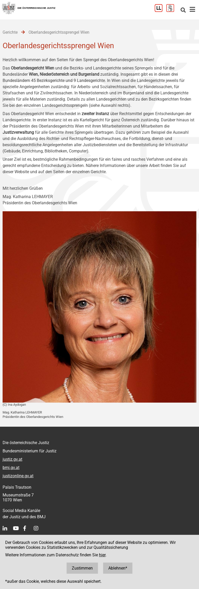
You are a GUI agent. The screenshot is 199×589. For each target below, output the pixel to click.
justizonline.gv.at (18, 475)
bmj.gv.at (11, 467)
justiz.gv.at (12, 459)
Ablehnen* (117, 568)
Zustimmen (82, 568)
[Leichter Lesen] (160, 10)
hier (102, 554)
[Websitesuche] (183, 10)
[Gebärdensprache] (172, 10)
